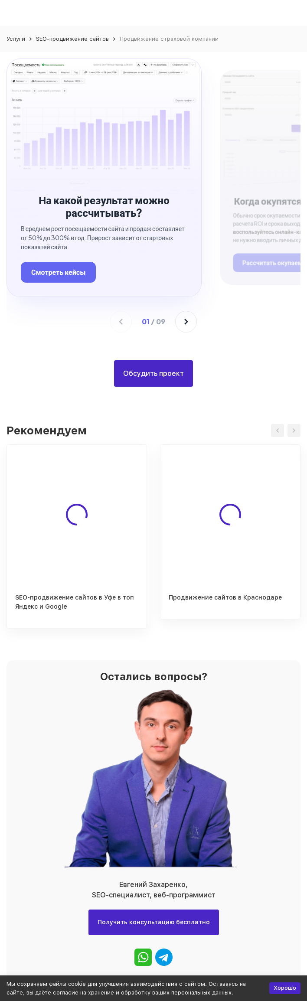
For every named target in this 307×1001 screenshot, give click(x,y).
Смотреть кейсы (58, 272)
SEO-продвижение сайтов (72, 39)
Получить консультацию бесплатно (154, 922)
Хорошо (285, 988)
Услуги (16, 39)
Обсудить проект (153, 373)
